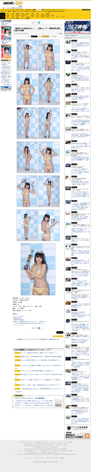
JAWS (7, 16)
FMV (8, 13)
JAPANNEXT (18, 18)
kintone (17, 16)
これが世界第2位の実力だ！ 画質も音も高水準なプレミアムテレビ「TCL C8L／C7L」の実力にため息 (80, 262)
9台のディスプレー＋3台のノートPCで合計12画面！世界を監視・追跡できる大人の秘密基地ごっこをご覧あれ (80, 297)
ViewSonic (47, 15)
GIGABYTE (22, 15)
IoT (8, 9)
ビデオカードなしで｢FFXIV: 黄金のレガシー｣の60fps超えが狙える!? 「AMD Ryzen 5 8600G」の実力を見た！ (80, 421)
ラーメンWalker (18, 454)
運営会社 (49, 458)
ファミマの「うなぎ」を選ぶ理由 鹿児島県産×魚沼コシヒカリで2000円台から (81, 305)
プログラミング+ (41, 11)
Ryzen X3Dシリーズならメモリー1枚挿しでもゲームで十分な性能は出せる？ (80, 240)
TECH (17, 9)
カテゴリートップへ (58, 336)
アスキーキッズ (4, 11)
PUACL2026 (54, 11)
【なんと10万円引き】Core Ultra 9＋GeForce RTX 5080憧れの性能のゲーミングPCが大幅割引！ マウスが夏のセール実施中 (80, 122)
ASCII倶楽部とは (7, 84)
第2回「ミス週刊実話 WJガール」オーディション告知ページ (30, 321)
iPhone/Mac (28, 9)
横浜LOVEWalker (33, 454)
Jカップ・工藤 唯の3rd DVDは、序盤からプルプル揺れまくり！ (39, 353)
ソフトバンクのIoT (62, 16)
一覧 (39, 36)
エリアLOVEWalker (25, 454)
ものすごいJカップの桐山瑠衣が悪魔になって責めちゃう (37, 370)
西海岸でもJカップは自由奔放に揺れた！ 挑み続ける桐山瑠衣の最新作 (41, 356)
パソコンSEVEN (27, 13)
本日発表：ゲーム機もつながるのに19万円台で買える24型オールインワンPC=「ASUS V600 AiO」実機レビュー (47, 403)
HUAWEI (42, 15)
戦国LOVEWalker (72, 454)
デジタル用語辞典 (43, 452)
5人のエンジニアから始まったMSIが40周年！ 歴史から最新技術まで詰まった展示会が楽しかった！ (80, 136)
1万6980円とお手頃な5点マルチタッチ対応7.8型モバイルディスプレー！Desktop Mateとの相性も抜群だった (80, 79)
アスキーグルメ (21, 11)
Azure (22, 16)
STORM (65, 443)
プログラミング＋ (50, 450)
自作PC (43, 9)
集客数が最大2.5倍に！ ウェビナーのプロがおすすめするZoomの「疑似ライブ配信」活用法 (80, 183)
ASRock (32, 15)
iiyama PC (41, 443)
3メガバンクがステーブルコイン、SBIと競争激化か (30, 398)
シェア (28, 36)
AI (5, 9)
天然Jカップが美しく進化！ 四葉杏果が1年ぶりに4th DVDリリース (40, 385)
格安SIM (9, 11)
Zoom (57, 16)
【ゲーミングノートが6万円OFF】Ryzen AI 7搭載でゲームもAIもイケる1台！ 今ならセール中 (80, 109)
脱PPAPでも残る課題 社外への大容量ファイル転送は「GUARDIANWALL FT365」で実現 (80, 231)
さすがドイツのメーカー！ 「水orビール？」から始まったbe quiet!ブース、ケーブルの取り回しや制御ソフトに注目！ (80, 68)
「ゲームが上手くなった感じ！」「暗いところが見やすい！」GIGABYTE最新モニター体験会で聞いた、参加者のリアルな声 (80, 283)
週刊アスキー (27, 11)
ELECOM (8, 15)
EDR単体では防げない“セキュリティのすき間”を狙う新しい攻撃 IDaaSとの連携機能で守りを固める (80, 159)
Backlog (42, 16)
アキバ (49, 9)
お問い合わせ (55, 458)
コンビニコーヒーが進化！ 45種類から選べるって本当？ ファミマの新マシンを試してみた (80, 89)
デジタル (22, 9)
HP (42, 13)
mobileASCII (50, 452)
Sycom (22, 13)
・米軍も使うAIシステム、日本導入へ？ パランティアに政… (5, 81)
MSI (32, 13)
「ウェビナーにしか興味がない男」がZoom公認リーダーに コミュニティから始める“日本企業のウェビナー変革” (80, 171)
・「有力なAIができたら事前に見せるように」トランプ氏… (5, 68)
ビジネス (12, 9)
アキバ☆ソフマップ (19, 325)
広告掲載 (61, 458)
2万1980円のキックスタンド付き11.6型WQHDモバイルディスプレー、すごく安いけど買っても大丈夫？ (80, 400)
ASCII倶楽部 (86, 10)
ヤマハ (52, 16)
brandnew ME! (27, 18)
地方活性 (49, 11)
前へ (34, 22)
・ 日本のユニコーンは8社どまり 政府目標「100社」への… (6, 77)
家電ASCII (15, 11)
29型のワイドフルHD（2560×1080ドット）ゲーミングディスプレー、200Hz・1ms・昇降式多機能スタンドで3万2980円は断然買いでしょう (80, 376)
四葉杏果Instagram (19, 319)
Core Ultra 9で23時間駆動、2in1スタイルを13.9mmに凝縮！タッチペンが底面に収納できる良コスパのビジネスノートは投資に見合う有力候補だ (80, 327)
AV (46, 9)
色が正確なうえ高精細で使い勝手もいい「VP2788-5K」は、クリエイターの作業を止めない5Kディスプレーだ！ (80, 45)
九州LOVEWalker (56, 454)
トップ (2, 9)
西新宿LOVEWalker (41, 454)
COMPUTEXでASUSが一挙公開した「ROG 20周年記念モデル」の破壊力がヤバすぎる (80, 97)
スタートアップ (59, 9)
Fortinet (47, 16)
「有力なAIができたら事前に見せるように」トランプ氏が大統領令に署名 (36, 400)
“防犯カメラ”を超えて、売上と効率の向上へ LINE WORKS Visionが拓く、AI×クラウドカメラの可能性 (80, 253)
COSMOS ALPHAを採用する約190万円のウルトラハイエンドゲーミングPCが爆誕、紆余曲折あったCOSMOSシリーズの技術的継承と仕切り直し (80, 388)
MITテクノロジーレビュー (58, 452)
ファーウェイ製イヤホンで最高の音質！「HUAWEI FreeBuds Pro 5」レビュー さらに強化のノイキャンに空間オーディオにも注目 (80, 352)
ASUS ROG (18, 15)
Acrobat (12, 16)
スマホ (53, 9)
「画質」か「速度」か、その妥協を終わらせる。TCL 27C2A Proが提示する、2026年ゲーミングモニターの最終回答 (80, 365)
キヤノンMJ (12, 18)
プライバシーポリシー (40, 458)
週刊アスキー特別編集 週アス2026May (6, 42)
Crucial (37, 15)
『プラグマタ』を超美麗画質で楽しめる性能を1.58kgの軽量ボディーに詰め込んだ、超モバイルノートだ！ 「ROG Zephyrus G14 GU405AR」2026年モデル (80, 206)
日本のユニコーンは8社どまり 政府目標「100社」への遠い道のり (34, 405)
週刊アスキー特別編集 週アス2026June (6, 24)
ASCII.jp (8, 3)
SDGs (46, 11)
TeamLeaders (34, 11)
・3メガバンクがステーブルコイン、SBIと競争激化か (6, 63)
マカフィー (8, 18)
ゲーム (64, 9)
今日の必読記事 (30, 452)
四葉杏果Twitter (18, 318)
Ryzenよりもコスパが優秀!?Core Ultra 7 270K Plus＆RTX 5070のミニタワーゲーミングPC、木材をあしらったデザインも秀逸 (80, 273)
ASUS (37, 13)
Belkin (52, 15)
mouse (12, 13)
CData (37, 16)
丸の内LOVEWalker (64, 454)
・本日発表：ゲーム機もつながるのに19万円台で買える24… (6, 72)
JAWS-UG (31, 445)
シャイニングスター (19, 316)
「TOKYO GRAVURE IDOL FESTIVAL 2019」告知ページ (29, 323)
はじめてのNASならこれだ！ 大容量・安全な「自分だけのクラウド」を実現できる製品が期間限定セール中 (80, 56)
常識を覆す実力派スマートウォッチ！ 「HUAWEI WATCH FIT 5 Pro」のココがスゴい (80, 412)
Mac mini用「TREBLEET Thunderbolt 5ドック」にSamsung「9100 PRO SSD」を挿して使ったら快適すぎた (80, 314)
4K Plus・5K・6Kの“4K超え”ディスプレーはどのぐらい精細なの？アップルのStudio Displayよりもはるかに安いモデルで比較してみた (80, 195)
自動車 (34, 9)
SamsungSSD (26, 15)
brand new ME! (54, 447)
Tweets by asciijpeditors (70, 35)
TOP (19, 442)
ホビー (38, 9)
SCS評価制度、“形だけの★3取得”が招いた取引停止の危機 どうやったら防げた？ (80, 218)
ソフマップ (23, 18)
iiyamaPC (17, 13)
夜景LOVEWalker (49, 454)
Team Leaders (43, 450)
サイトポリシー (30, 458)
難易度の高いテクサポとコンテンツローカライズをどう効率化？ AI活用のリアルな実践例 (80, 341)
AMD (13, 15)
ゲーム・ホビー (19, 3)
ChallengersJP (61, 11)
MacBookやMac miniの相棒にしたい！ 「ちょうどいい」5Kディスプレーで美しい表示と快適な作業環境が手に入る (80, 145)
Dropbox (32, 16)
